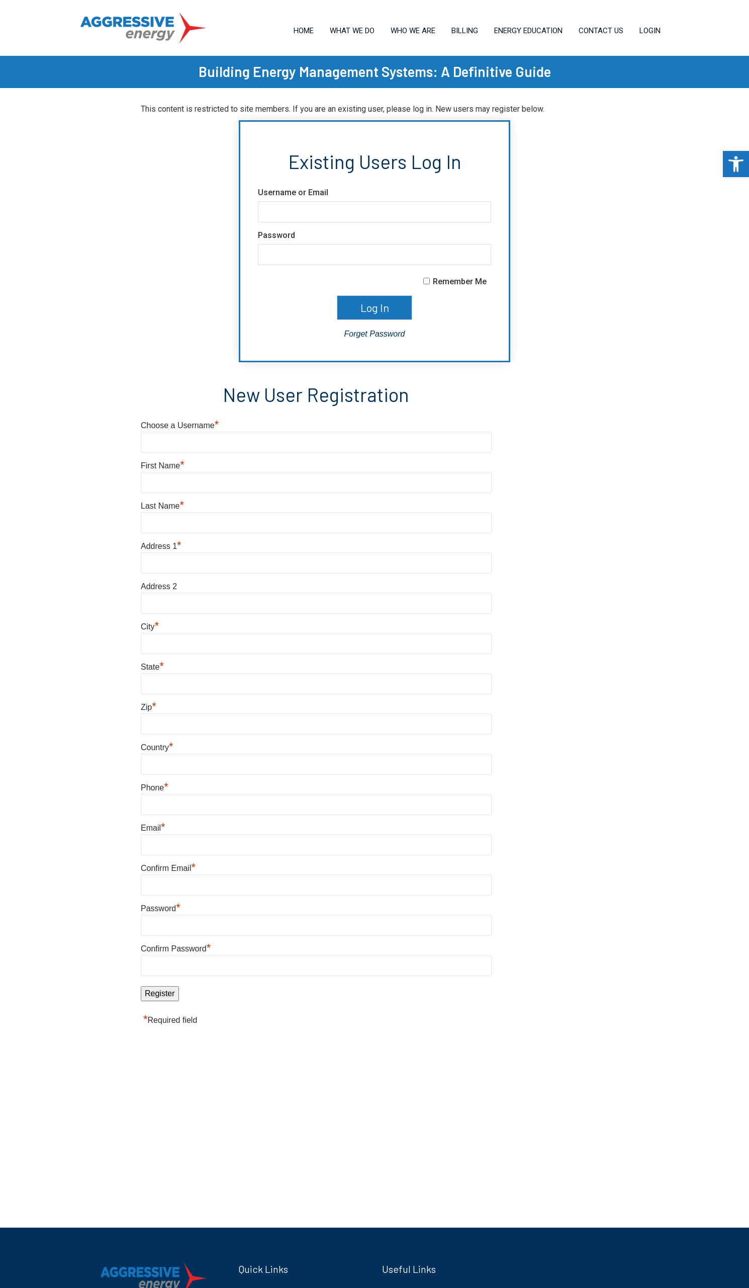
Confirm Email (168, 868)
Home (304, 30)
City (150, 626)
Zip (148, 707)
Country (157, 747)
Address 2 (159, 586)
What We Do (352, 30)
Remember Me (460, 281)
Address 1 (161, 546)
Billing (464, 30)
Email (153, 828)
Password (276, 235)
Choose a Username (180, 425)
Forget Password (374, 334)
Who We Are (413, 30)
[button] (736, 164)
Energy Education (528, 30)
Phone (154, 787)
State (152, 667)
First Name (162, 465)
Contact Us (601, 30)
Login (650, 30)
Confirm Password (176, 948)
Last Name (162, 506)
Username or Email (293, 192)
